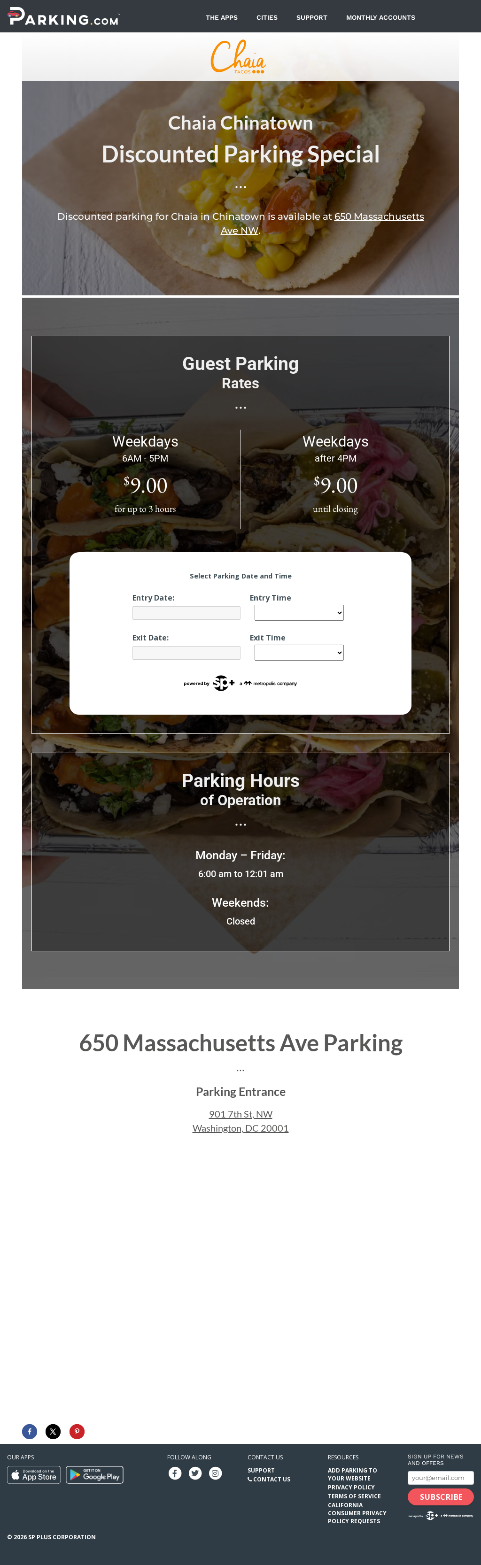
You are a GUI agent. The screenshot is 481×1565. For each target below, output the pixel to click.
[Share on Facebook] (29, 1431)
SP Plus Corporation (62, 1537)
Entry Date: (153, 598)
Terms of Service (354, 1496)
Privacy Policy (351, 1487)
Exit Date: (150, 637)
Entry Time (270, 598)
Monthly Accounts (380, 17)
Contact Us (271, 1479)
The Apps (222, 17)
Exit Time (268, 637)
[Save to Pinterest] (77, 1431)
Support (311, 17)
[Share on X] (53, 1431)
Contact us (265, 1457)
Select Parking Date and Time (241, 575)
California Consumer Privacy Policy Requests (357, 1513)
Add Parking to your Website (352, 1474)
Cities (267, 17)
